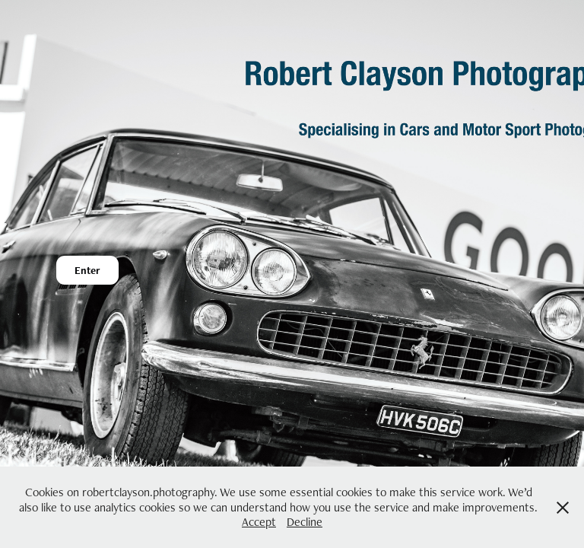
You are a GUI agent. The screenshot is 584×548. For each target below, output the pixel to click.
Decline (304, 522)
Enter (87, 270)
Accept (259, 522)
